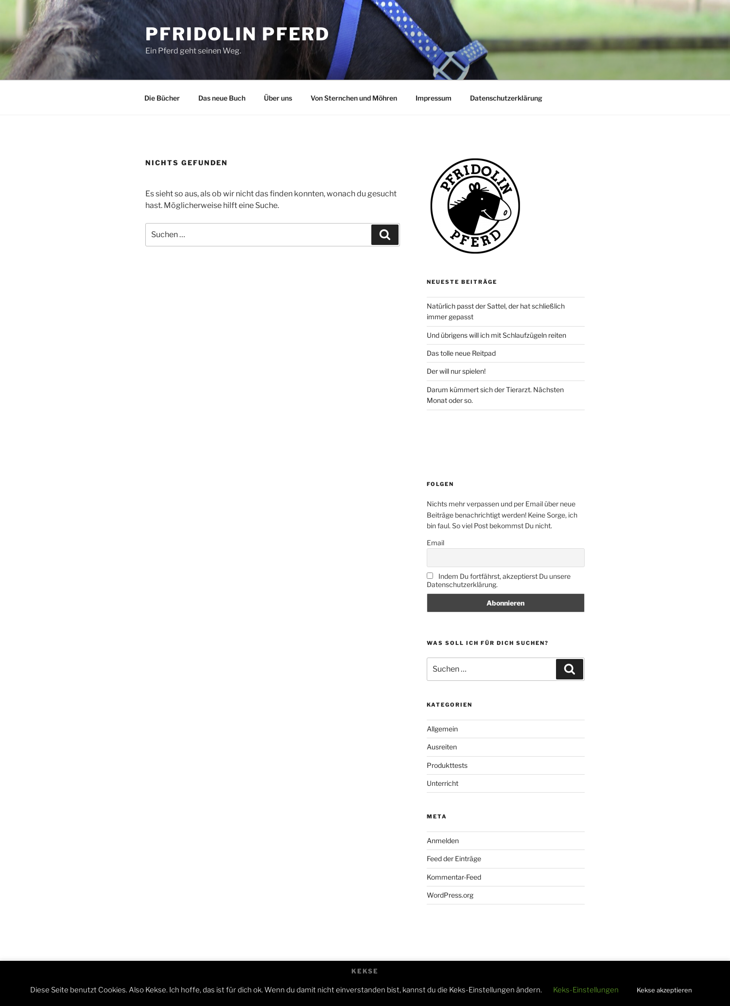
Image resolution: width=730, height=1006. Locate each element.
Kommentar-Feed (454, 877)
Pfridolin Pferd (237, 34)
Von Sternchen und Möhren (354, 98)
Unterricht (442, 783)
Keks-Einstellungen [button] (586, 990)
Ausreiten (442, 747)
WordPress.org (450, 895)
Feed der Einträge (454, 858)
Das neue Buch (221, 98)
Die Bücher (162, 98)
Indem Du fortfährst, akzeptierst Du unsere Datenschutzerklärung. (499, 580)
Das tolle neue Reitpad (461, 353)
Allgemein (442, 729)
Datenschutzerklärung (506, 98)
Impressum (434, 98)
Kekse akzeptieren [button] (664, 990)
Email (435, 542)
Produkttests (447, 765)
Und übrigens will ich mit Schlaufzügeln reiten (496, 335)
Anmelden (443, 840)
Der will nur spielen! (456, 371)
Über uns (278, 98)
